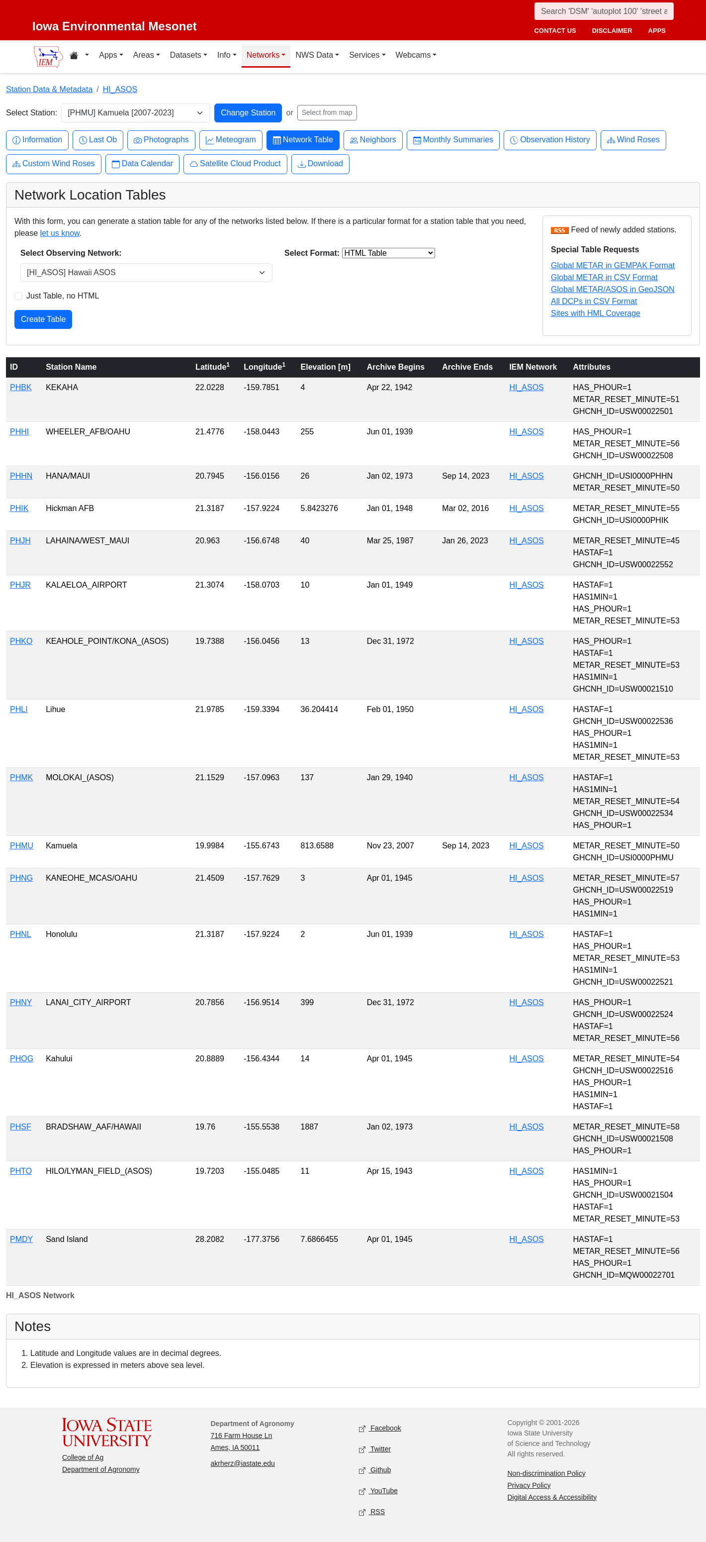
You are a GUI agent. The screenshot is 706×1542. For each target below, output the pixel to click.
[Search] (604, 11)
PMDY (21, 1239)
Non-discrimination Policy (547, 1473)
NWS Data (314, 55)
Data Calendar (142, 164)
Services (364, 55)
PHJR (20, 585)
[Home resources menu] (79, 56)
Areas (143, 55)
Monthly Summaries (453, 140)
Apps (108, 55)
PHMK (21, 777)
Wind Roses (633, 140)
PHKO (21, 641)
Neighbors (373, 140)
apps (657, 30)
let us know (60, 233)
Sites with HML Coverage (595, 313)
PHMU (21, 845)
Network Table (303, 140)
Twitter (375, 1449)
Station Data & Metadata (49, 89)
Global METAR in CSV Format (604, 277)
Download (320, 164)
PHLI (19, 709)
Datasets (185, 55)
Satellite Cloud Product (235, 164)
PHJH (20, 540)
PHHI (19, 431)
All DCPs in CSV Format (594, 301)
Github (375, 1470)
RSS (372, 1512)
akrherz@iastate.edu (243, 1463)
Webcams (413, 55)
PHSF (20, 1127)
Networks (263, 55)
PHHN (21, 476)
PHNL (20, 934)
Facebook (380, 1428)
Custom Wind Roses (53, 164)
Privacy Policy (529, 1485)
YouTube (378, 1491)
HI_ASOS (120, 89)
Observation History (550, 140)
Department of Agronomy (101, 1469)
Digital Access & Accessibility (552, 1497)
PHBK (21, 387)
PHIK (19, 508)
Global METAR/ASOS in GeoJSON (613, 289)
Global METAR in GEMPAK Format (613, 265)
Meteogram (231, 140)
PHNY (21, 1002)
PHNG (21, 878)
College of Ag (82, 1457)
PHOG (21, 1058)
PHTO (21, 1171)
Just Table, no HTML (62, 296)
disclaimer (612, 30)
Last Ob (98, 140)
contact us (555, 30)
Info (224, 55)
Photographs (161, 140)
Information (37, 140)
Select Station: (31, 112)
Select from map (327, 112)
